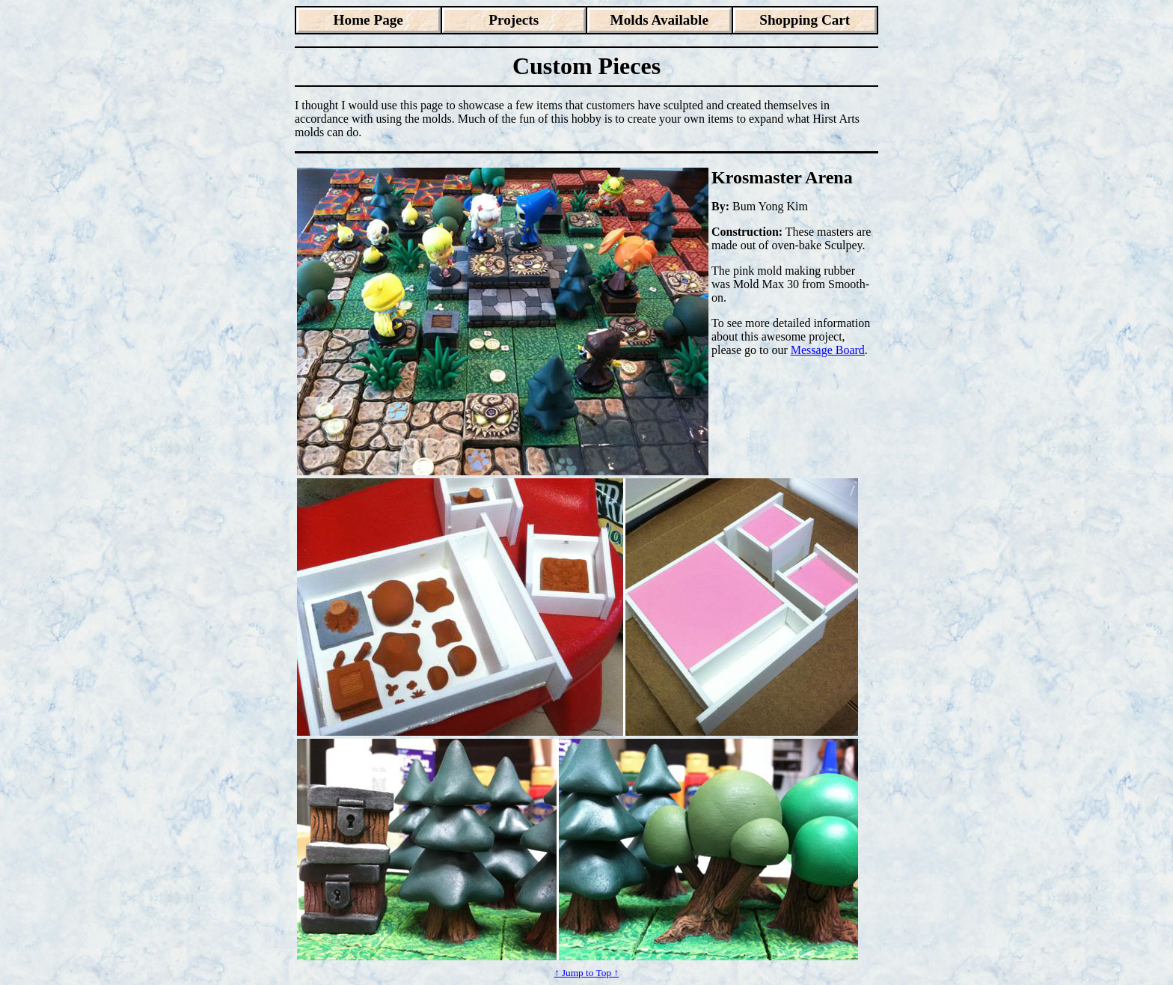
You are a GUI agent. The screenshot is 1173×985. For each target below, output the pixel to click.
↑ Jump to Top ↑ (586, 972)
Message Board (828, 350)
